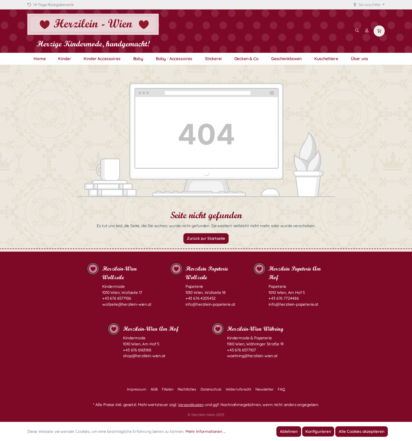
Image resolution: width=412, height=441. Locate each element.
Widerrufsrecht (238, 389)
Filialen (167, 389)
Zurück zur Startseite (206, 238)
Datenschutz (211, 389)
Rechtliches (187, 389)
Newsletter (264, 389)
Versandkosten (191, 404)
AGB (154, 389)
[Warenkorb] (379, 31)
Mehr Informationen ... (205, 431)
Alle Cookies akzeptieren (361, 431)
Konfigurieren (318, 431)
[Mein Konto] (367, 30)
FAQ (281, 389)
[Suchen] (357, 30)
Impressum (136, 389)
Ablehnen (289, 431)
